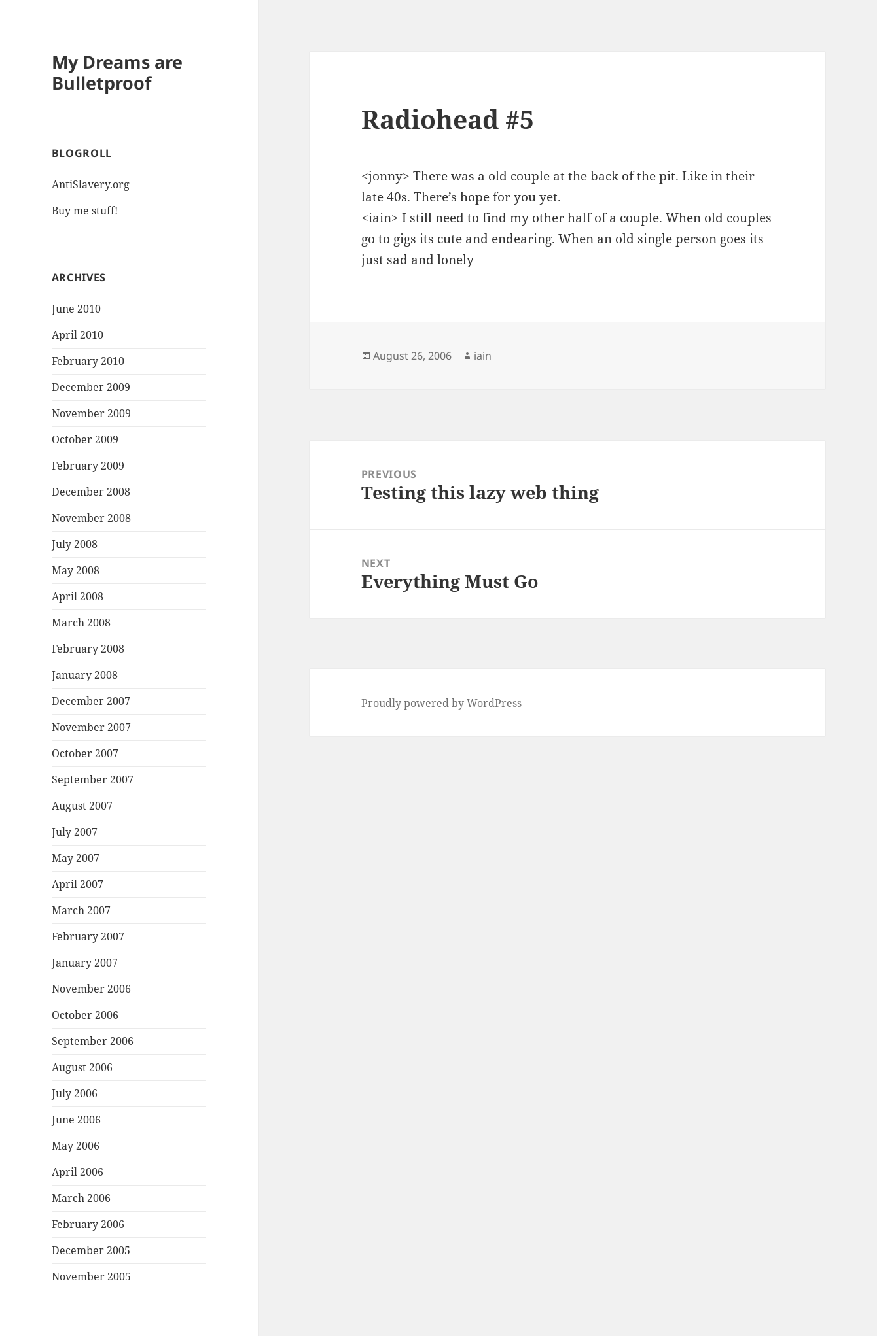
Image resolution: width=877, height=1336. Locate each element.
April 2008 (77, 596)
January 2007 (85, 962)
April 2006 (77, 1172)
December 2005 (91, 1250)
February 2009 (88, 465)
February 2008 (88, 649)
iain (483, 356)
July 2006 (75, 1093)
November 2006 (91, 989)
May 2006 (75, 1146)
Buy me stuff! (85, 210)
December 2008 (91, 492)
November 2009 (91, 413)
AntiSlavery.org (91, 184)
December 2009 (91, 387)
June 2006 (76, 1119)
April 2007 (77, 884)
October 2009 (85, 439)
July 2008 (75, 544)
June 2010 (76, 308)
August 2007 (82, 805)
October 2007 (85, 753)
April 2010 (77, 335)
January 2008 (85, 675)
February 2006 (88, 1224)
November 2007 (91, 727)
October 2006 (85, 1015)
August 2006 (82, 1067)
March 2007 (81, 910)
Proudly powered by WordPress (441, 703)
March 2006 (81, 1198)
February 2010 (88, 361)
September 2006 (93, 1041)
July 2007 (75, 832)
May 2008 (75, 570)
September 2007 (93, 779)
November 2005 (91, 1276)
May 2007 (75, 858)
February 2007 (88, 936)
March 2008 (81, 622)
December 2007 (91, 701)
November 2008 (91, 518)
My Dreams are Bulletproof (117, 72)
